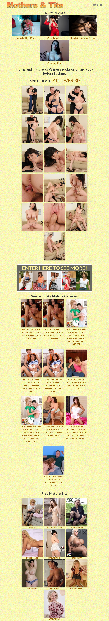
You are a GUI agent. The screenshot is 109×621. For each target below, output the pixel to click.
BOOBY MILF (32, 574)
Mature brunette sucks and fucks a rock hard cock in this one (31, 333)
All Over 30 (66, 80)
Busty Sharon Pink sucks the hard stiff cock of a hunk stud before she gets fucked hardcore (76, 336)
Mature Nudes (54, 543)
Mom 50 (32, 513)
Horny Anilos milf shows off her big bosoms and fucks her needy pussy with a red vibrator (76, 432)
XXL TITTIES (54, 574)
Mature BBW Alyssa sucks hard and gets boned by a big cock (54, 480)
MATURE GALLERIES (54, 513)
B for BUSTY (76, 543)
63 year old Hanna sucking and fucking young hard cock (53, 430)
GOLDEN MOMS (76, 513)
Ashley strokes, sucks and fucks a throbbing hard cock (76, 383)
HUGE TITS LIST (32, 543)
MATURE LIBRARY (76, 574)
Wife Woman (54, 604)
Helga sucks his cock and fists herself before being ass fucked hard (31, 385)
